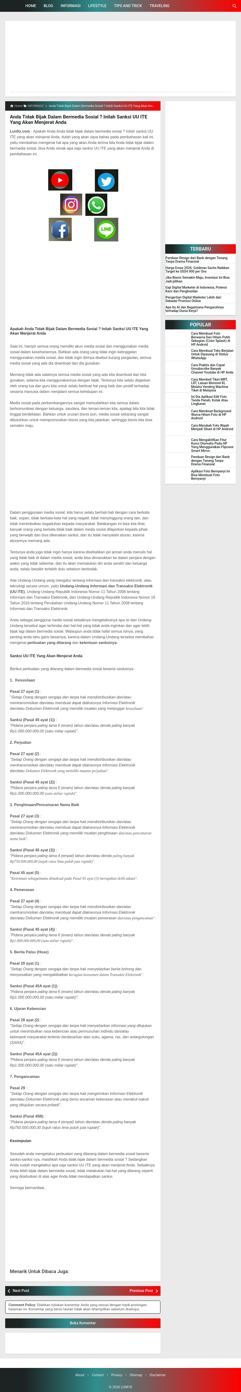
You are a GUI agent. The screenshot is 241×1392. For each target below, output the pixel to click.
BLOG (48, 6)
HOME (30, 6)
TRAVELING (159, 6)
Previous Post (141, 1290)
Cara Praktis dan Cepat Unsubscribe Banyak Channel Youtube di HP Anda (212, 368)
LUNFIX (126, 1387)
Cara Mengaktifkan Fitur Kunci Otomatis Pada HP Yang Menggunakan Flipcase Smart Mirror (212, 445)
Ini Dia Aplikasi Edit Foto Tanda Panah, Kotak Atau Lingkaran (209, 400)
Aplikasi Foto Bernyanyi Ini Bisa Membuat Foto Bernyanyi (210, 475)
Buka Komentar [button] (83, 1323)
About (79, 1375)
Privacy (116, 1375)
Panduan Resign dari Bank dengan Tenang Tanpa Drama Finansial (196, 259)
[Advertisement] (120, 59)
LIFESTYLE (97, 6)
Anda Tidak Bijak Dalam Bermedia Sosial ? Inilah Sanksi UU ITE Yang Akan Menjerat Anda (82, 119)
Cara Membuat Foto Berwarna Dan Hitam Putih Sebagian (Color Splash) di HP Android (210, 339)
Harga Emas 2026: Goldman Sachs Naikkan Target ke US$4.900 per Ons (197, 269)
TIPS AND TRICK (128, 6)
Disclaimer (158, 1375)
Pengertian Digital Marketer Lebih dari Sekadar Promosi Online (193, 299)
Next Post (21, 1290)
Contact (98, 1375)
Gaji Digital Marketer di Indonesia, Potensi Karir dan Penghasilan (196, 289)
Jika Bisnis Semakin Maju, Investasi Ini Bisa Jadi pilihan (197, 279)
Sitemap (136, 1375)
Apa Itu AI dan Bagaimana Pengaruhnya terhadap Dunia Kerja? (194, 309)
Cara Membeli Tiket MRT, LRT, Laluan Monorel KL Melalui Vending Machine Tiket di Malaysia (209, 385)
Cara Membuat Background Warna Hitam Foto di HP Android (211, 414)
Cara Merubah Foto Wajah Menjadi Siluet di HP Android (212, 427)
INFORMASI (71, 6)
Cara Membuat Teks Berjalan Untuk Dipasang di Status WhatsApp (212, 354)
